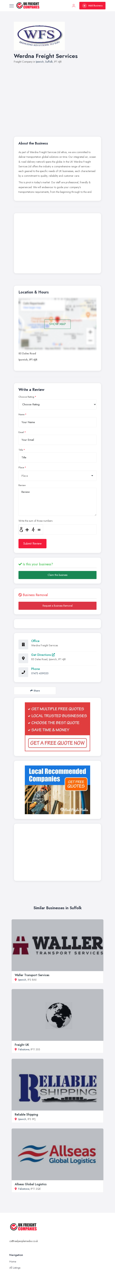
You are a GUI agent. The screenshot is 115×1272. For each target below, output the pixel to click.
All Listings (14, 1268)
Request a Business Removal (58, 606)
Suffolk (49, 62)
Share (35, 690)
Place (21, 467)
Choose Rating (26, 397)
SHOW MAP (57, 324)
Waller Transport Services (32, 975)
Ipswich (40, 62)
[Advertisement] (57, 244)
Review (22, 485)
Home (12, 1261)
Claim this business (57, 575)
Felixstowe (23, 1049)
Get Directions (43, 655)
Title (20, 450)
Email (21, 432)
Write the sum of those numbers (35, 521)
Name (21, 414)
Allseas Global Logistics (30, 1184)
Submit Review (32, 543)
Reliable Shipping (26, 1114)
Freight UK (22, 1045)
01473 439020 (40, 673)
